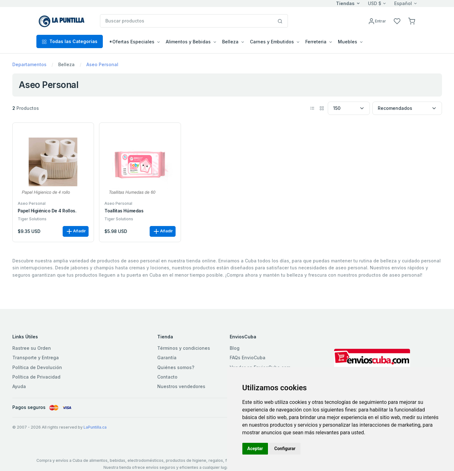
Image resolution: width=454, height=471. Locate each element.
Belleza (66, 64)
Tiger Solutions (32, 219)
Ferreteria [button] (316, 41)
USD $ (374, 3)
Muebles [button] (347, 41)
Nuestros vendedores (181, 386)
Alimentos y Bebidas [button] (188, 41)
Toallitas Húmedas (123, 210)
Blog (234, 348)
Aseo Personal (102, 64)
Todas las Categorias (69, 41)
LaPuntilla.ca (95, 427)
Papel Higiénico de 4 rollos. (47, 210)
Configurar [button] (284, 448)
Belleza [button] (230, 41)
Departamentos (29, 64)
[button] (411, 20)
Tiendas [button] (345, 3)
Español (403, 3)
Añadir (75, 231)
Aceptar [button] (255, 448)
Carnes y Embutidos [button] (272, 41)
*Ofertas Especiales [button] (131, 41)
